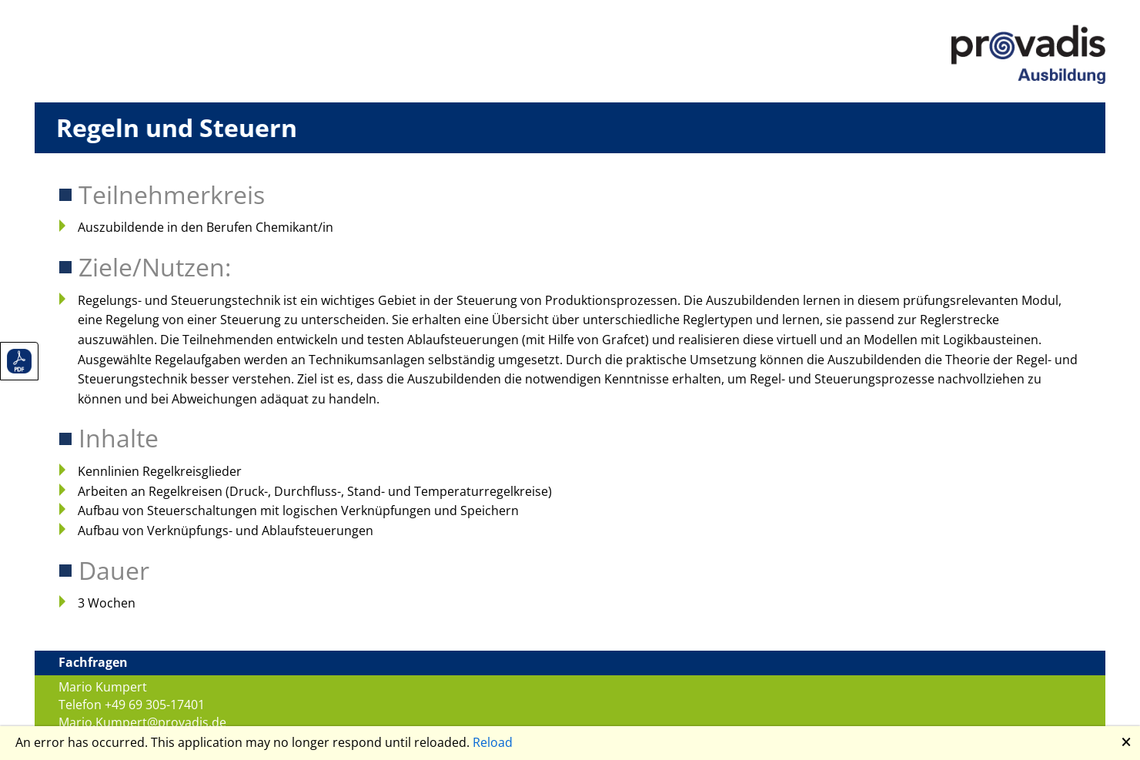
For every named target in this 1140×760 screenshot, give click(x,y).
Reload (493, 742)
